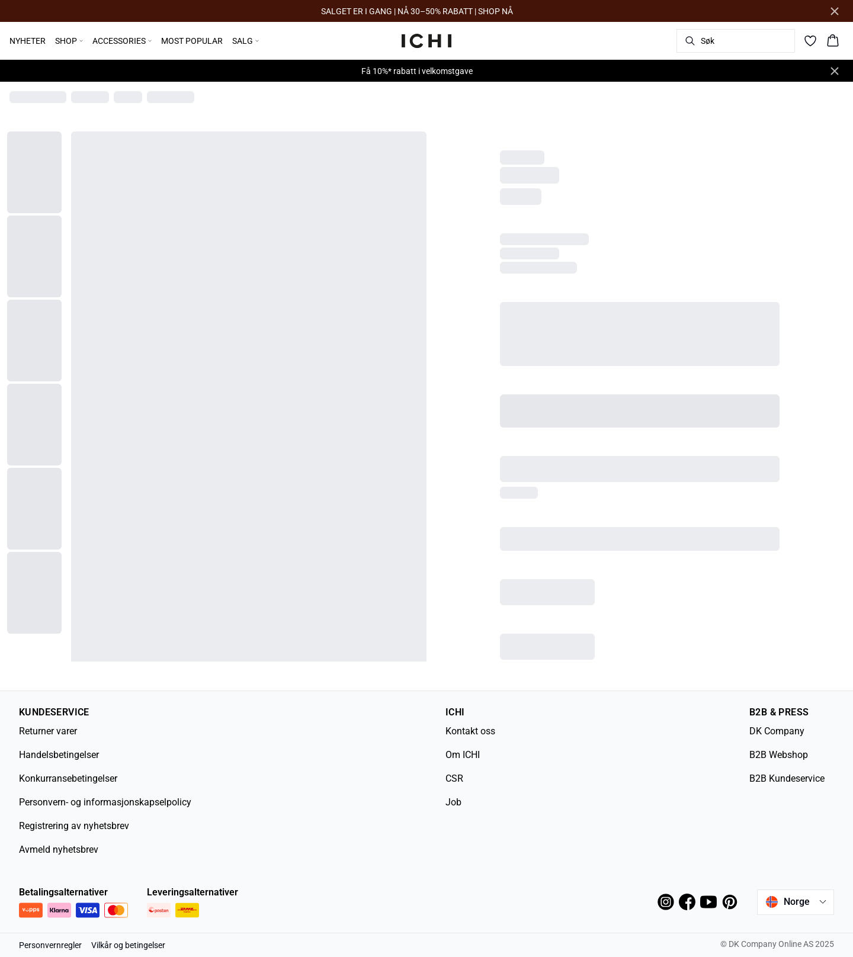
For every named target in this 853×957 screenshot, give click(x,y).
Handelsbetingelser (59, 754)
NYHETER (27, 41)
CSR (454, 778)
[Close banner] (835, 11)
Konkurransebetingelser (68, 778)
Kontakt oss (470, 731)
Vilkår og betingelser (128, 945)
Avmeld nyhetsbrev (58, 849)
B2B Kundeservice (787, 778)
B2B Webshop (778, 754)
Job (453, 802)
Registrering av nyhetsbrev (74, 825)
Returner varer (48, 731)
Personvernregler (50, 945)
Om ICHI (462, 754)
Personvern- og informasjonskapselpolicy (105, 802)
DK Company (776, 731)
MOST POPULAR (192, 41)
